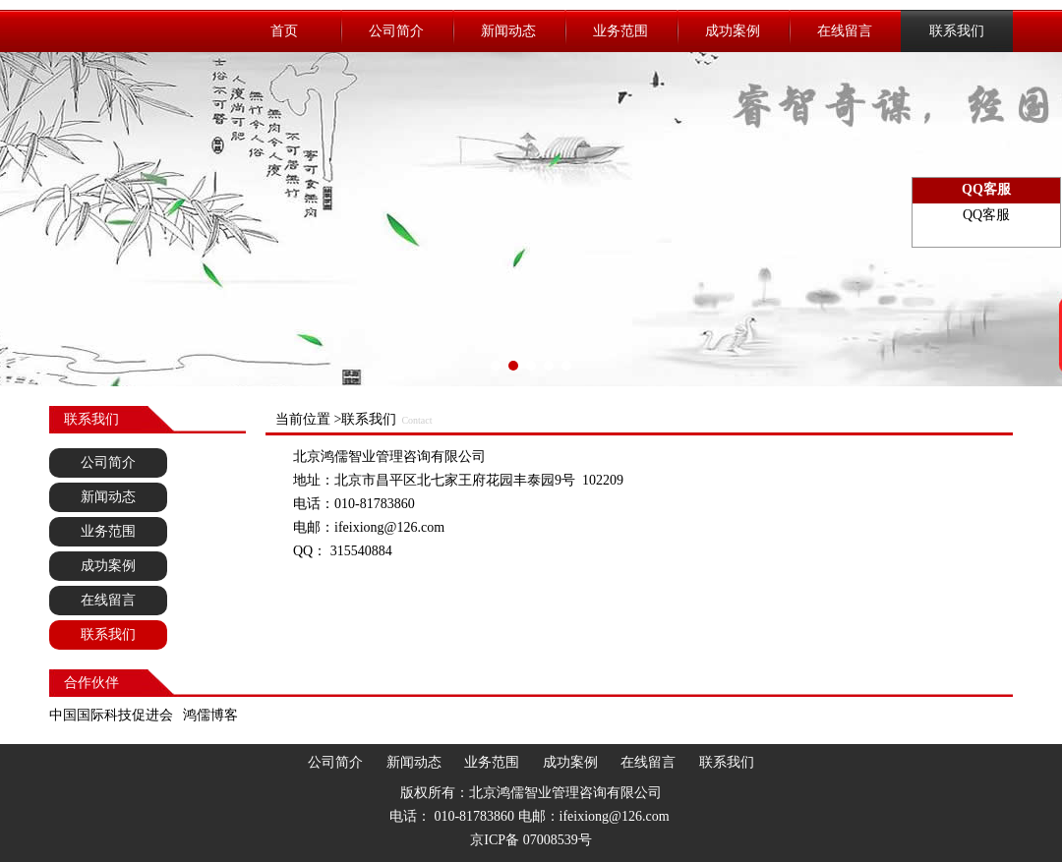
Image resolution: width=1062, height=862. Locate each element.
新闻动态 (508, 31)
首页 (284, 31)
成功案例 (732, 31)
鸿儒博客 (210, 715)
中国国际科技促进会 (111, 715)
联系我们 (956, 31)
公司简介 (396, 31)
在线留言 (844, 31)
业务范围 (620, 31)
